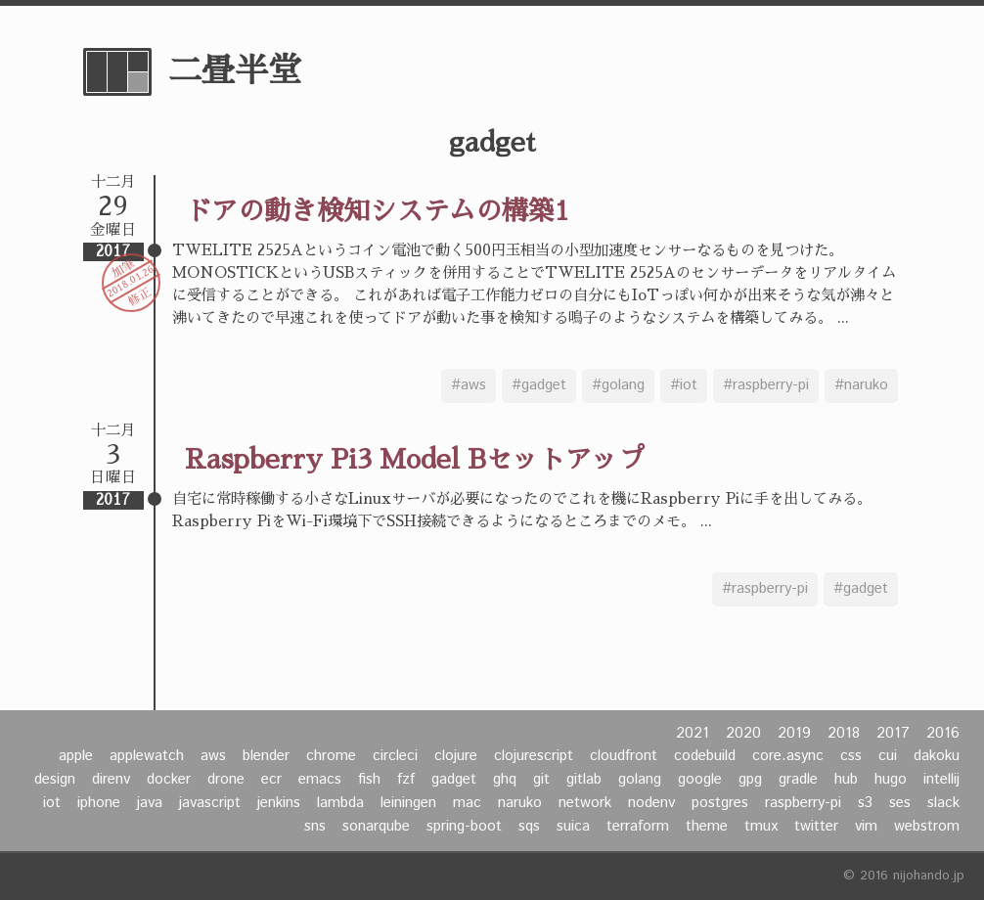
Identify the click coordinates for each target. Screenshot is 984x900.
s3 (865, 803)
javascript (210, 803)
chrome (331, 756)
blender (266, 756)
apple (76, 756)
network (585, 803)
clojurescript (533, 756)
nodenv (651, 803)
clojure (455, 756)
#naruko (861, 385)
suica (573, 826)
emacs (319, 779)
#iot (683, 385)
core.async (788, 756)
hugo (890, 779)
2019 (794, 733)
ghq (504, 779)
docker (169, 779)
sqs (529, 826)
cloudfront (623, 756)
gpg (750, 779)
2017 (893, 733)
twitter (816, 826)
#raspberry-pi (766, 385)
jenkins (278, 803)
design (54, 779)
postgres (720, 803)
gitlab (584, 779)
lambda (340, 803)
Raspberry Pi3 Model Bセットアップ (415, 459)
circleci (395, 756)
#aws (468, 385)
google (700, 779)
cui (887, 756)
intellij (941, 779)
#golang (618, 385)
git (541, 779)
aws (213, 756)
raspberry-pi (803, 803)
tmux (761, 826)
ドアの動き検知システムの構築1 (377, 211)
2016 (943, 733)
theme (707, 826)
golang (639, 779)
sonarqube (376, 826)
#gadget (539, 385)
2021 (692, 733)
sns (315, 826)
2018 (843, 733)
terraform (637, 826)
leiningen (408, 803)
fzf (406, 779)
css (851, 756)
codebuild (705, 756)
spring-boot (464, 826)
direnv (111, 779)
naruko (520, 803)
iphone (98, 803)
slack (943, 803)
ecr (271, 779)
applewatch (147, 756)
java (149, 803)
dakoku (937, 756)
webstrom (927, 826)
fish (369, 779)
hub (846, 779)
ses (900, 803)
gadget (453, 779)
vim (866, 826)
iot (52, 803)
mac (467, 803)
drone (226, 779)
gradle (798, 779)
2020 (743, 733)
